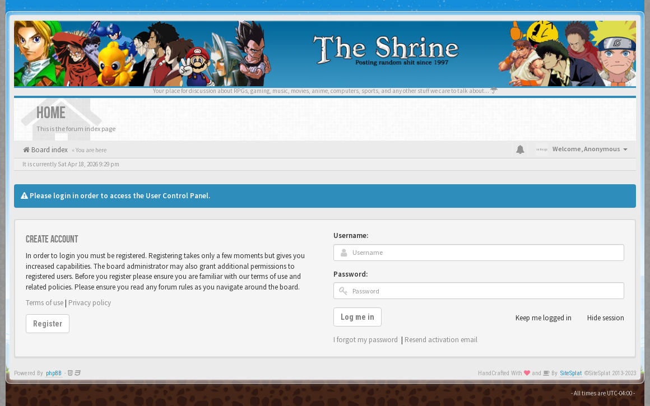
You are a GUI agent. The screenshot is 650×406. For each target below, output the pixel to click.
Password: (350, 274)
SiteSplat (571, 373)
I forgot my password (365, 339)
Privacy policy (89, 302)
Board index (49, 150)
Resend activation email (441, 339)
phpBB (54, 373)
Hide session (599, 318)
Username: (350, 235)
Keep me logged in (537, 318)
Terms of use (44, 302)
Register (47, 323)
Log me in (357, 316)
